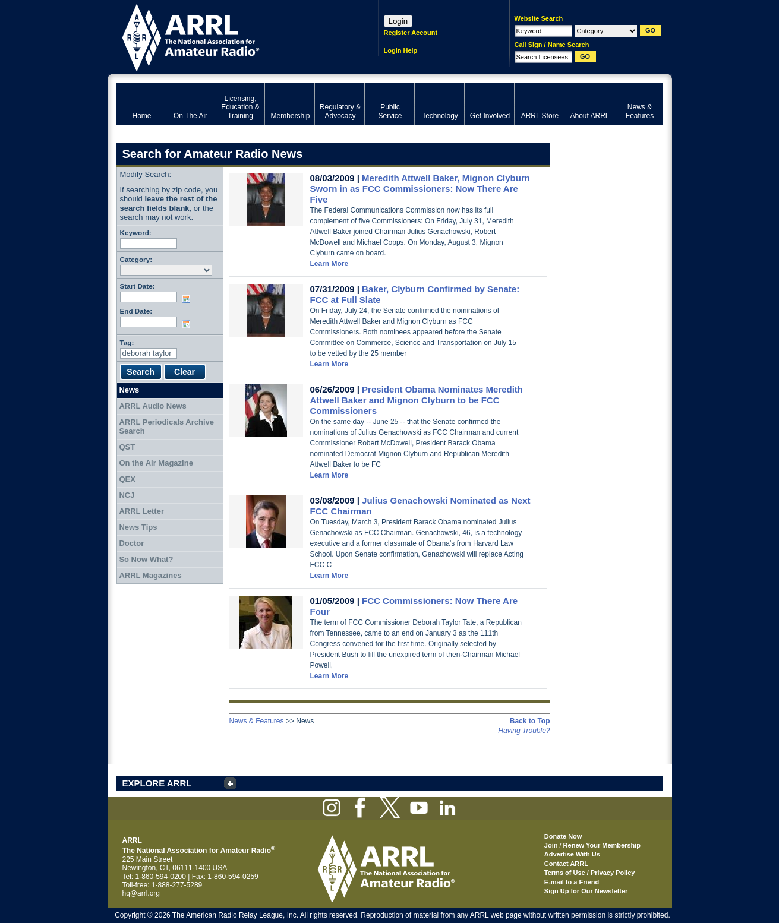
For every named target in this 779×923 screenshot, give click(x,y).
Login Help (401, 50)
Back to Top (530, 721)
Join (551, 845)
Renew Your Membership (602, 845)
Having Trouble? (524, 730)
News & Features (256, 721)
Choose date (188, 298)
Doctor (131, 543)
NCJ (126, 495)
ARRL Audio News (152, 406)
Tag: (127, 342)
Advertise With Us (572, 854)
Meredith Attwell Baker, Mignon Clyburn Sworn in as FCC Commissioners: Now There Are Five (420, 188)
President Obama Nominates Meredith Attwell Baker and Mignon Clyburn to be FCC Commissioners (416, 400)
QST (127, 446)
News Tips (138, 527)
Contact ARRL (566, 863)
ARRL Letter (141, 511)
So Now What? (146, 559)
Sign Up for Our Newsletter (586, 890)
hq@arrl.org (141, 893)
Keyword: (136, 232)
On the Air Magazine (156, 463)
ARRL (232, 36)
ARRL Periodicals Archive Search (166, 427)
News (129, 389)
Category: (136, 259)
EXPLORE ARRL (157, 783)
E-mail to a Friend (571, 882)
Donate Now (563, 836)
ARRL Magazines (150, 575)
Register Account (411, 32)
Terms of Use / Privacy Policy (589, 872)
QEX (127, 479)
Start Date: (137, 286)
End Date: (136, 311)
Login (398, 21)
